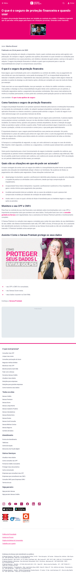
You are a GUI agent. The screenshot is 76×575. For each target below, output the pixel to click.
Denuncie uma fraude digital (10, 449)
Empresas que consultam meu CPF (13, 473)
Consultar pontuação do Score (11, 359)
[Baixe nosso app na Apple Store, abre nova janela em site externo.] (7, 510)
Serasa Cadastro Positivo (10, 409)
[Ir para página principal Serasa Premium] (35, 3)
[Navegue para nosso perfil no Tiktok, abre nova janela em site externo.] (9, 504)
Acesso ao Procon (7, 537)
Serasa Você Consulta (9, 421)
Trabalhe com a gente (9, 543)
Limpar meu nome (7, 356)
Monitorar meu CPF (8, 365)
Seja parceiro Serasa (8, 491)
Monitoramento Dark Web (10, 369)
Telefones (5, 442)
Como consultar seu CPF (10, 460)
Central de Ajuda (7, 445)
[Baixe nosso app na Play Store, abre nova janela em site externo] (20, 510)
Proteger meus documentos (10, 467)
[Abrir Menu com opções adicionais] (5, 3)
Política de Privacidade (9, 534)
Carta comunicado (8, 470)
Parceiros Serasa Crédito (10, 375)
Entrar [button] (71, 3)
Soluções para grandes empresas (12, 384)
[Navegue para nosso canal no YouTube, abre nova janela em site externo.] (15, 504)
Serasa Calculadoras (8, 412)
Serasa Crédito (6, 396)
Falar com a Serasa (8, 372)
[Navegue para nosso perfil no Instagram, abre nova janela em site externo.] (3, 504)
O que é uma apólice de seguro (23, 98)
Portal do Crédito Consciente (11, 464)
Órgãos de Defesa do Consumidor (12, 540)
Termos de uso (6, 482)
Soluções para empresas (9, 381)
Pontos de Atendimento (9, 439)
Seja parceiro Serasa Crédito (11, 494)
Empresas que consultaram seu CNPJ (13, 476)
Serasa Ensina (6, 418)
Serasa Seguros (7, 427)
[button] (38, 258)
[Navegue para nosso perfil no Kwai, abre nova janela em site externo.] (39, 504)
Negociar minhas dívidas (9, 362)
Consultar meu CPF (8, 353)
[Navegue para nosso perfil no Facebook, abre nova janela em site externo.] (27, 504)
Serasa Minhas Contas (9, 424)
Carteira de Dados (7, 431)
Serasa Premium (15, 301)
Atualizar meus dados (9, 378)
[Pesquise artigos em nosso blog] (63, 3)
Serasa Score (6, 402)
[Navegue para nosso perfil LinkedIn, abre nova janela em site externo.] (33, 504)
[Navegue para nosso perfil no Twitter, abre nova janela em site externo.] (21, 504)
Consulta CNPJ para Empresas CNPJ (13, 479)
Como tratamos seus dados (10, 387)
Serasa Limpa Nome (8, 405)
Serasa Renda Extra (8, 415)
